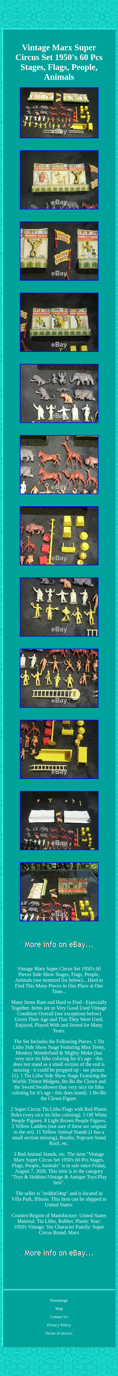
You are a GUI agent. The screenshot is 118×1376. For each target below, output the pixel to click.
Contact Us (59, 1316)
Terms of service (58, 1333)
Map (59, 1308)
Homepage (59, 1300)
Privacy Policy (59, 1325)
